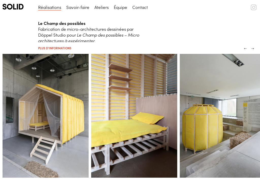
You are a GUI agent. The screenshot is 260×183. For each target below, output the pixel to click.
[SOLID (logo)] (18, 7)
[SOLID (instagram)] (253, 8)
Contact (140, 7)
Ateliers (101, 7)
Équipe (120, 7)
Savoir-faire (77, 7)
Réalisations (49, 7)
